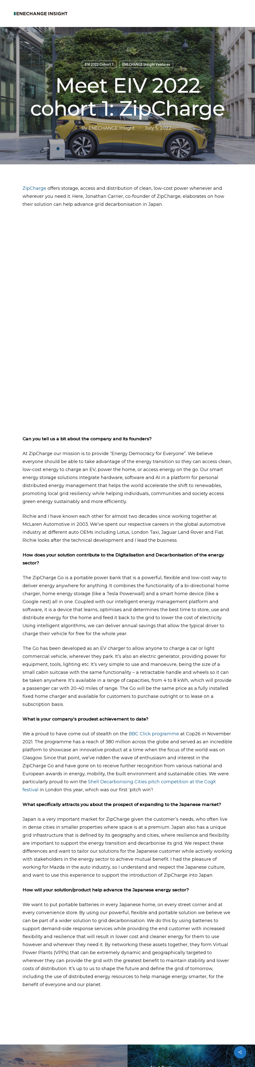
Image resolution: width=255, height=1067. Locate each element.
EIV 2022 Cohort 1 (99, 64)
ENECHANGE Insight (111, 128)
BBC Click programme (154, 642)
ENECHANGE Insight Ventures (146, 64)
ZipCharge (34, 188)
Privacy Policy (73, 1054)
